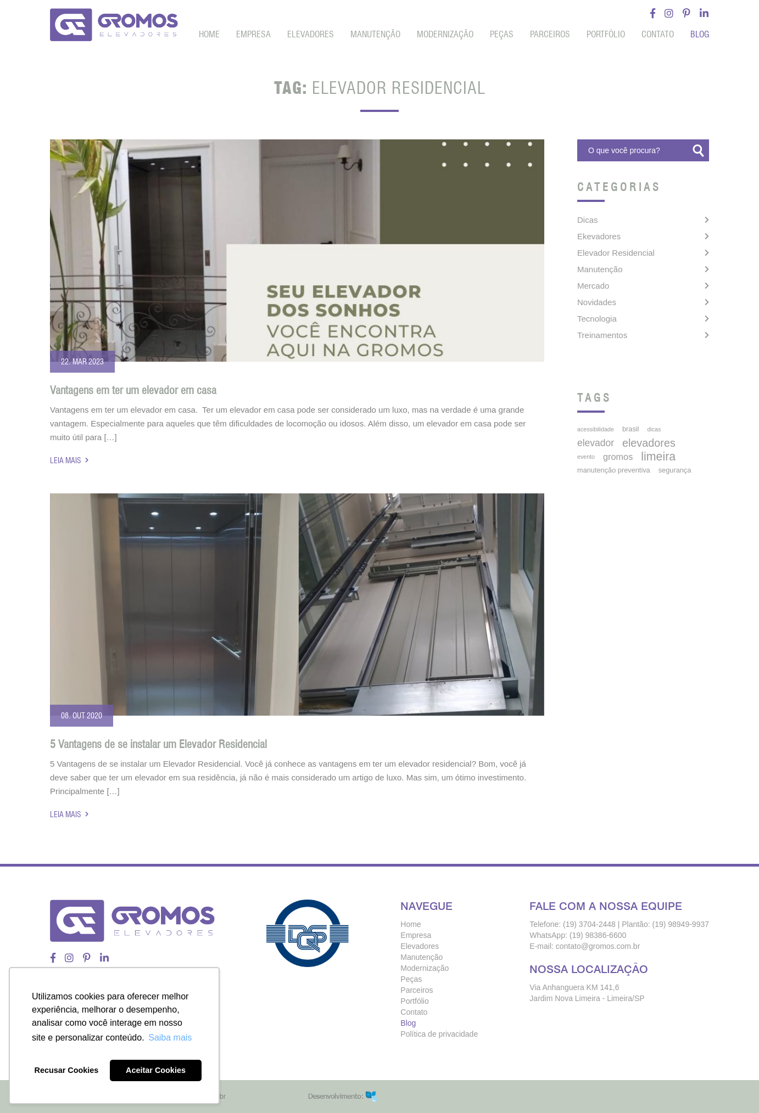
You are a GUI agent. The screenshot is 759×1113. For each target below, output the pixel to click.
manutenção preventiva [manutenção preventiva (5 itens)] (613, 470)
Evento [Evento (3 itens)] (586, 456)
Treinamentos (602, 335)
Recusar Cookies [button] (67, 1070)
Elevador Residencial (616, 252)
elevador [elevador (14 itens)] (595, 442)
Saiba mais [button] (170, 1037)
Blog (699, 34)
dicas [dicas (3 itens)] (654, 429)
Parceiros (550, 34)
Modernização (445, 34)
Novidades (596, 302)
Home (209, 34)
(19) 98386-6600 (598, 935)
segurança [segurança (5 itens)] (674, 470)
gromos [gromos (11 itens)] (618, 457)
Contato (657, 34)
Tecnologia (597, 318)
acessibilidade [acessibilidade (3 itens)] (595, 429)
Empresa (253, 34)
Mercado (593, 285)
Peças (502, 34)
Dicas (587, 219)
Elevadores (310, 34)
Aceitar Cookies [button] (156, 1070)
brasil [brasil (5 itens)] (630, 429)
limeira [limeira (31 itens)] (658, 456)
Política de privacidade (439, 1034)
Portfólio (606, 34)
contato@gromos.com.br (598, 946)
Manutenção (375, 34)
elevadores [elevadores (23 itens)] (649, 442)
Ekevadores (599, 236)
